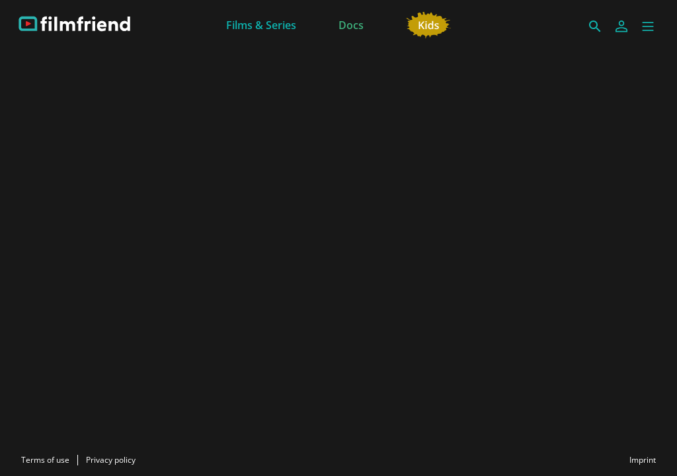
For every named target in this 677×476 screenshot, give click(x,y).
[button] (648, 26)
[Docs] (351, 24)
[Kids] (428, 24)
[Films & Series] (261, 24)
